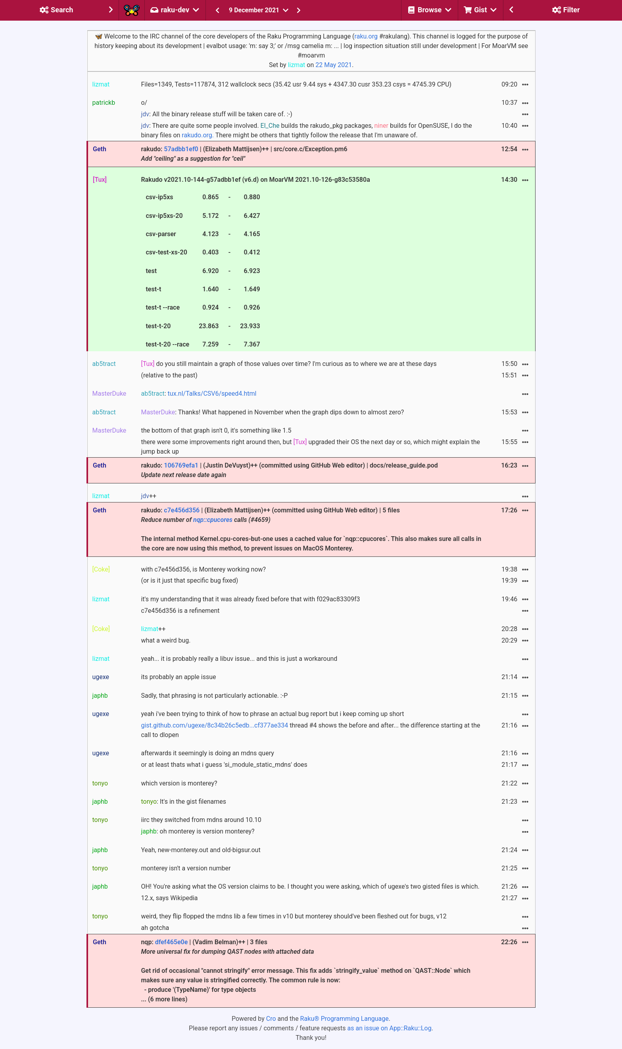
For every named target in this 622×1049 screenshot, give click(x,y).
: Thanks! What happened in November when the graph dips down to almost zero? (272, 412)
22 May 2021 (333, 65)
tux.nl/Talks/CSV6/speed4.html (212, 393)
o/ (144, 102)
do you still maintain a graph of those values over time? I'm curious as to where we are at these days (288, 364)
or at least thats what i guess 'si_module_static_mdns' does (224, 764)
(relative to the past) (169, 375)
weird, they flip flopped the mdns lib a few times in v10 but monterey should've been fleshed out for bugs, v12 (293, 916)
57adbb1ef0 (181, 149)
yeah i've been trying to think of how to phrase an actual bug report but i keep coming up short (272, 714)
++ (148, 496)
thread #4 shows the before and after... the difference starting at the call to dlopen (310, 730)
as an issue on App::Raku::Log (389, 1028)
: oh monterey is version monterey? (197, 831)
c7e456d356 (182, 510)
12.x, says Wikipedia (169, 898)
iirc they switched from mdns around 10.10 (201, 820)
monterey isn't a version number (185, 868)
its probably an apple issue (178, 677)
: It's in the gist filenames (183, 801)
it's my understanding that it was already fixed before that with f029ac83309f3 (250, 599)
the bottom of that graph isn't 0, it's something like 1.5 (216, 430)
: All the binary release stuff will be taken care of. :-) (216, 114)
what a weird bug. (165, 640)
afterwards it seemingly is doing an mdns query (207, 753)
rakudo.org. (198, 135)
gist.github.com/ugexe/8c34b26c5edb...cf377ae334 (214, 725)
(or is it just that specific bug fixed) (189, 580)
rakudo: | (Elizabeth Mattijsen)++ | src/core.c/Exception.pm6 (244, 153)
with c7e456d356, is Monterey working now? (203, 569)
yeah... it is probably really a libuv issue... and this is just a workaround (239, 658)
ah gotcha (155, 928)
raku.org (366, 36)
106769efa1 (181, 465)
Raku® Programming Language (344, 1018)
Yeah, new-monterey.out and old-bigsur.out (200, 850)
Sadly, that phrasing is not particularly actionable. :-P (214, 695)
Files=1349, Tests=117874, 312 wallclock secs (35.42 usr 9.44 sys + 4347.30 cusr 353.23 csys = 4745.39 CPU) (296, 84)
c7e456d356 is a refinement (180, 610)
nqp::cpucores (212, 520)
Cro (271, 1018)
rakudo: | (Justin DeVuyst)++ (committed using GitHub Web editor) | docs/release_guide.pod (289, 470)
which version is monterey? (179, 783)
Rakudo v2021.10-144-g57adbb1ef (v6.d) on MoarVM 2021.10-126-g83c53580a (255, 263)
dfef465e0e (171, 942)
